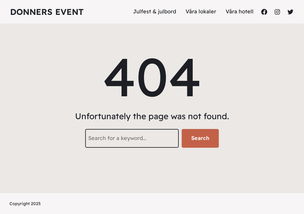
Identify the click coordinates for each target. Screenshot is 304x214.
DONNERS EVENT (47, 12)
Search (200, 138)
